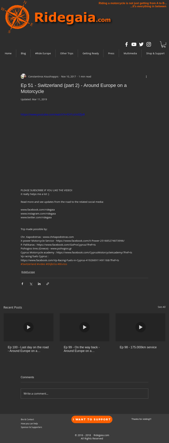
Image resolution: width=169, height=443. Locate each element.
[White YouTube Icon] (134, 44)
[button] (43, 53)
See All (162, 307)
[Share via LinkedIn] (39, 283)
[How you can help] (34, 423)
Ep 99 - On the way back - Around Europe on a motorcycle (82, 349)
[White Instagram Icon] (149, 44)
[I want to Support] (91, 419)
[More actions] (146, 76)
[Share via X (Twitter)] (30, 283)
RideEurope (28, 272)
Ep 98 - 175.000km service (138, 347)
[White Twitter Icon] (141, 44)
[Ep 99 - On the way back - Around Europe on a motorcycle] (85, 327)
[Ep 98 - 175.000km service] (140, 327)
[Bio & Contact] (37, 419)
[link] (163, 44)
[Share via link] (47, 283)
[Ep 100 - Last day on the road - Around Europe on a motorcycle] (28, 327)
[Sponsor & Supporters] (32, 427)
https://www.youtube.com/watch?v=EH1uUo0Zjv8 (53, 114)
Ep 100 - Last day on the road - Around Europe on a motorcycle (28, 349)
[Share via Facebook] (22, 283)
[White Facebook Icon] (126, 44)
